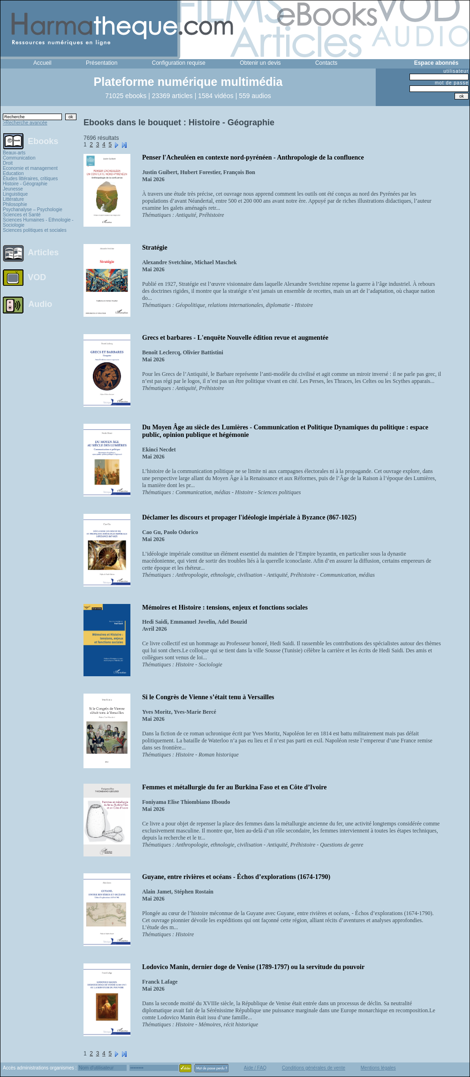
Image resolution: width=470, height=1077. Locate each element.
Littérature (13, 199)
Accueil (42, 63)
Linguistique (15, 194)
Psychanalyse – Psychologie (32, 209)
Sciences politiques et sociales (35, 230)
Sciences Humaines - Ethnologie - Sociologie (38, 222)
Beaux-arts (14, 152)
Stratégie (154, 247)
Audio (40, 303)
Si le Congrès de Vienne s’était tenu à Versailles (208, 697)
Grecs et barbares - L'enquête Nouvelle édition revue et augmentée (235, 337)
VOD (37, 277)
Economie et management (30, 168)
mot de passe (452, 82)
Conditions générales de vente (313, 1067)
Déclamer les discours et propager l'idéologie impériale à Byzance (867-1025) (249, 517)
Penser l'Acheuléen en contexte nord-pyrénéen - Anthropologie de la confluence (253, 157)
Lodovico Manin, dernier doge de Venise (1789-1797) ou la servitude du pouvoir (253, 966)
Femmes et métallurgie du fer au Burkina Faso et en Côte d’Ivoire (234, 787)
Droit (8, 163)
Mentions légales (378, 1067)
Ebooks (43, 140)
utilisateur (456, 71)
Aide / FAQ (255, 1067)
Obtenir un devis (260, 63)
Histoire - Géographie (25, 183)
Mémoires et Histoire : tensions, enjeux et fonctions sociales (225, 607)
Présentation (101, 63)
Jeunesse (13, 188)
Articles (43, 252)
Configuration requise (178, 63)
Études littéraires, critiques (30, 178)
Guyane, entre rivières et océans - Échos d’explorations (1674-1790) (236, 876)
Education (13, 173)
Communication (19, 157)
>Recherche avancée (25, 122)
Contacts (326, 63)
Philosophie (15, 204)
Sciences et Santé (22, 214)
